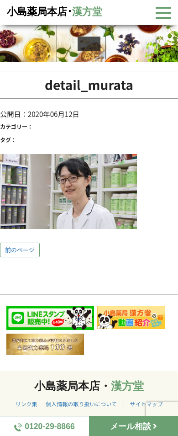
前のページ (20, 249)
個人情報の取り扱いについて (81, 404)
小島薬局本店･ (54, 11)
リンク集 (26, 404)
